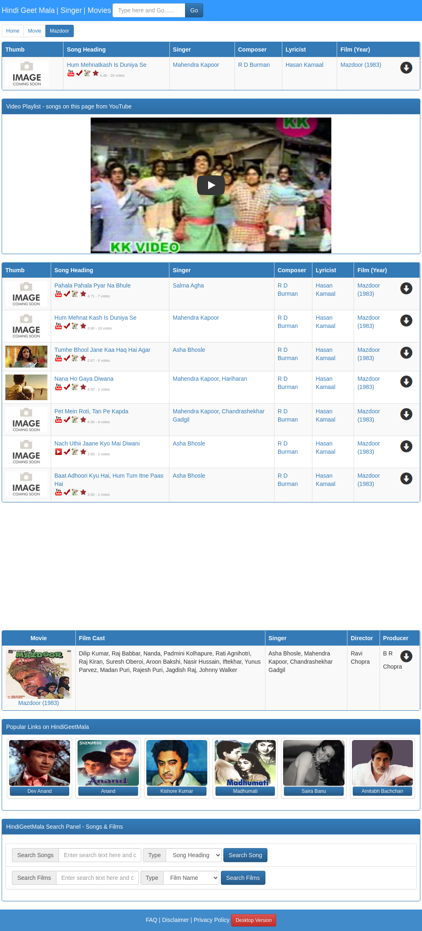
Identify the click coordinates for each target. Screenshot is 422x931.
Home (12, 31)
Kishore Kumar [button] (176, 791)
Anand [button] (108, 791)
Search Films (243, 877)
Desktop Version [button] (254, 920)
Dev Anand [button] (40, 791)
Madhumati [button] (245, 791)
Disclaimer (175, 920)
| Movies (97, 10)
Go (194, 10)
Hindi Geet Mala (28, 10)
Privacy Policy (212, 920)
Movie (34, 31)
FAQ (151, 920)
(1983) (360, 64)
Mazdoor (59, 31)
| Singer (69, 10)
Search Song (245, 855)
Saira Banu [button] (314, 791)
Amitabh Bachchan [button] (382, 791)
